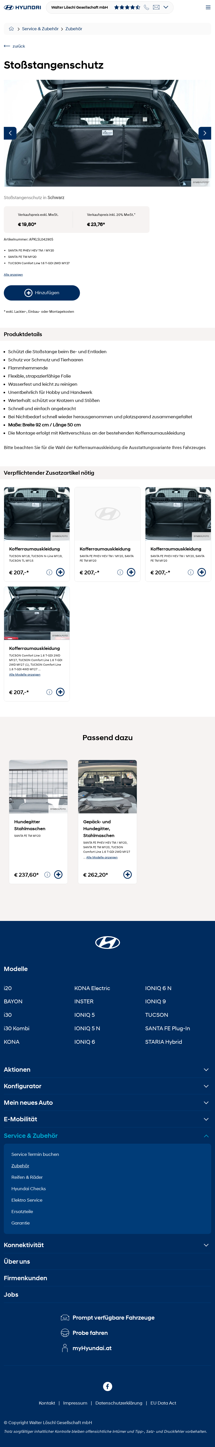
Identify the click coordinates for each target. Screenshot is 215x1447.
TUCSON (156, 1014)
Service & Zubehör (40, 28)
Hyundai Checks (28, 1188)
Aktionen (17, 1069)
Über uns (17, 1261)
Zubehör (73, 28)
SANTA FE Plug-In (167, 1028)
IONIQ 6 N (158, 988)
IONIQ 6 (84, 1041)
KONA (12, 1041)
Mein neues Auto (28, 1103)
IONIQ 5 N (87, 1028)
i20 (8, 988)
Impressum (75, 1403)
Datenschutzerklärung (118, 1403)
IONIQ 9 (155, 1001)
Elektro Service (26, 1200)
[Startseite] (107, 939)
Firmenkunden (25, 1278)
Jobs (11, 1295)
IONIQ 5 (84, 1014)
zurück (14, 45)
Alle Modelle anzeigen (24, 674)
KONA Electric (92, 988)
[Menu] (208, 8)
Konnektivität (24, 1245)
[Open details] (165, 7)
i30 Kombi (16, 1028)
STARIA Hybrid (163, 1041)
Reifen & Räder (27, 1177)
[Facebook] (107, 1386)
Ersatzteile (22, 1211)
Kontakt (47, 1403)
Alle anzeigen (13, 274)
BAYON (13, 1001)
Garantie (20, 1223)
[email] (156, 7)
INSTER (84, 1001)
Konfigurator (22, 1086)
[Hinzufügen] (60, 572)
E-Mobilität (20, 1119)
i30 (8, 1014)
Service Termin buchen (35, 1154)
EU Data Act (163, 1403)
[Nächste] (205, 133)
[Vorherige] (10, 133)
